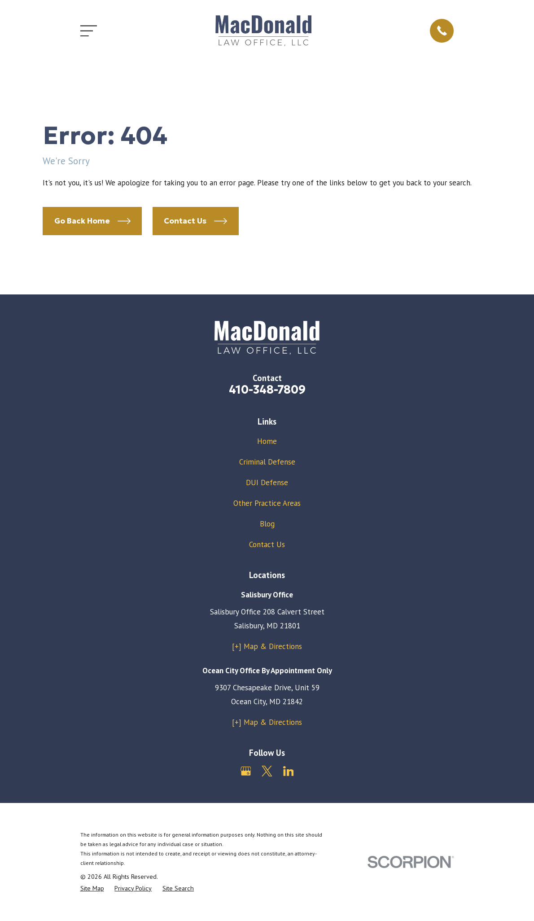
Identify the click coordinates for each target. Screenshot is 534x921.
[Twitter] (267, 771)
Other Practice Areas (267, 503)
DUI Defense (267, 482)
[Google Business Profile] (246, 771)
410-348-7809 (267, 389)
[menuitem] (92, 889)
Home (267, 441)
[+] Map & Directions (267, 646)
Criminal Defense (267, 462)
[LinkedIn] (288, 771)
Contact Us (267, 544)
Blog (267, 524)
